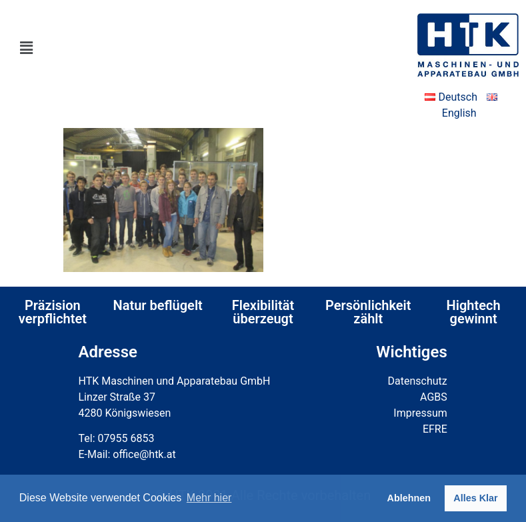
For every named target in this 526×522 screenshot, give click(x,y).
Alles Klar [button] (475, 498)
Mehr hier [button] (209, 497)
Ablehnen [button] (409, 498)
